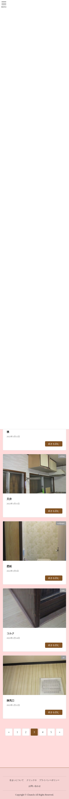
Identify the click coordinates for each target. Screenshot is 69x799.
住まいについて (17, 780)
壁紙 (9, 566)
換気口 (10, 700)
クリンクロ (31, 780)
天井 (9, 499)
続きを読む (53, 444)
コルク (10, 633)
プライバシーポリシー (49, 780)
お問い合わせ (35, 786)
